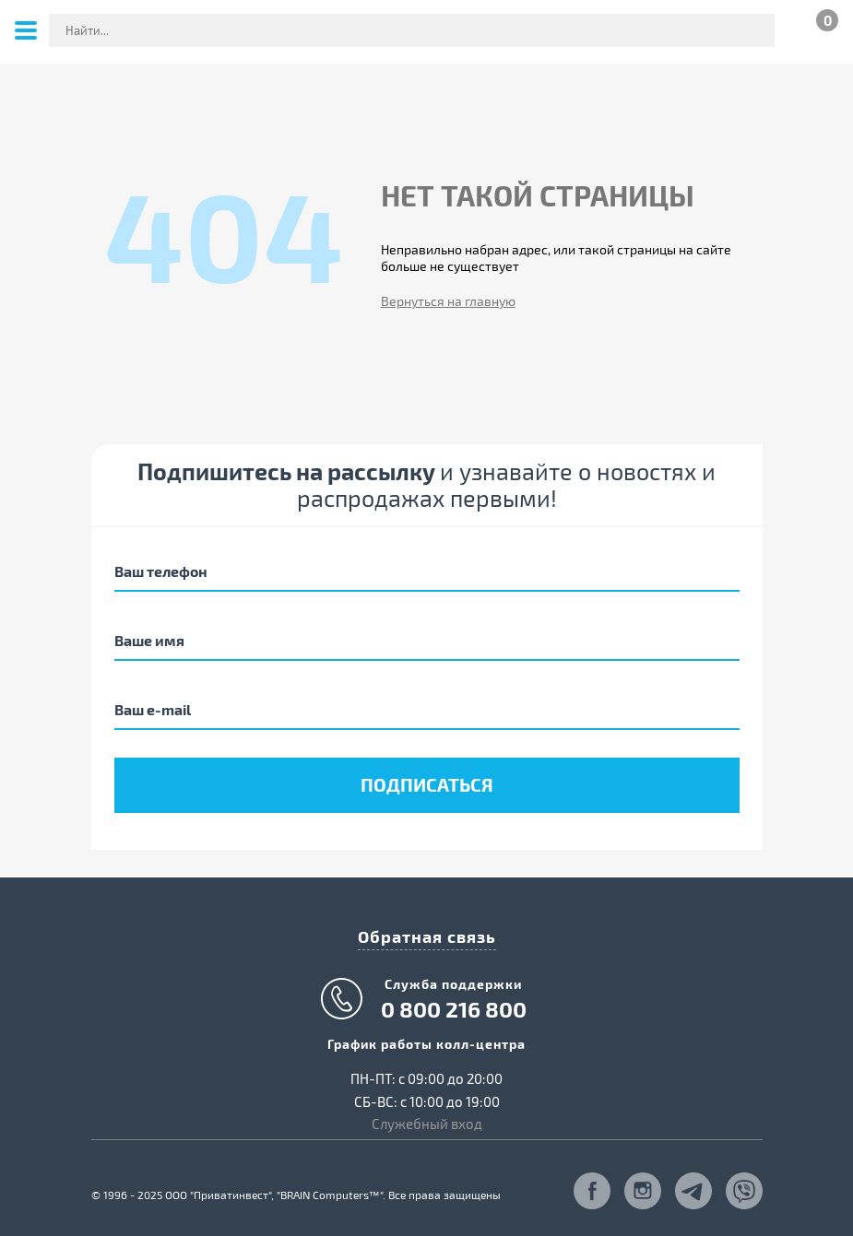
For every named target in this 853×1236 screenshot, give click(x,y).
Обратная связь (427, 936)
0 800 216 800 (454, 1009)
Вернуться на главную (448, 301)
